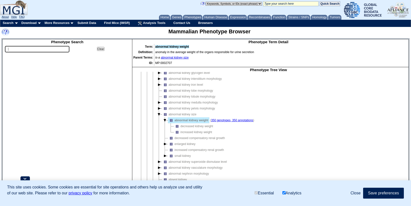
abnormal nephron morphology (185, 174)
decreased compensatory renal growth (196, 138)
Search (8, 23)
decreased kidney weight (193, 126)
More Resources (56, 23)
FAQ (22, 16)
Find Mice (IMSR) (117, 23)
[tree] (268, 131)
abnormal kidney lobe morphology (187, 91)
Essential (264, 193)
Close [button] (356, 193)
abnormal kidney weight (188, 120)
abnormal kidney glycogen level (186, 73)
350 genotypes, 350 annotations (232, 120)
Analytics (291, 193)
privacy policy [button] (80, 193)
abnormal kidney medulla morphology (190, 102)
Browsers (205, 23)
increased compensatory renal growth (196, 150)
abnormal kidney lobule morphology (188, 97)
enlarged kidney (182, 144)
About (5, 16)
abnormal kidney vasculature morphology (192, 168)
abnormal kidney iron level (182, 85)
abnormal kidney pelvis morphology (188, 108)
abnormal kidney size (175, 57)
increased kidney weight (193, 132)
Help (14, 16)
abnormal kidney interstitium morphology (192, 79)
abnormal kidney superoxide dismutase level (194, 162)
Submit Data (87, 23)
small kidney (179, 156)
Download (29, 23)
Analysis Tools (151, 23)
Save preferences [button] (383, 193)
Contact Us (181, 23)
